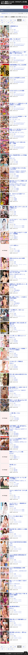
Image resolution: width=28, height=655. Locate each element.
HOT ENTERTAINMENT (19, 45)
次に (12, 22)
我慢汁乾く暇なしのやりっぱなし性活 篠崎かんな (18, 207)
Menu (2, 10)
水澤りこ (16, 570)
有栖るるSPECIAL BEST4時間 (17, 258)
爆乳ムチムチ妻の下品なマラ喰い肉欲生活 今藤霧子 (18, 594)
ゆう (16, 119)
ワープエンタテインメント (19, 316)
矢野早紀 (21, 442)
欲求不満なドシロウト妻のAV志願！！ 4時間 (17, 143)
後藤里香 (16, 274)
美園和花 (11, 558)
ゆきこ (22, 55)
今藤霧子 (11, 596)
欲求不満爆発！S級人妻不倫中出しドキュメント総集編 (18, 426)
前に (2, 20)
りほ (10, 27)
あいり (15, 40)
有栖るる (11, 260)
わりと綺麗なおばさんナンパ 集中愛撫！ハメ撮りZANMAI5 (18, 52)
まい (19, 132)
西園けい (19, 185)
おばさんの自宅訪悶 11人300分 (17, 77)
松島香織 (11, 480)
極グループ (16, 291)
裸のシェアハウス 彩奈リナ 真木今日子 (18, 581)
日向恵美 (11, 287)
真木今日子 (17, 583)
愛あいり (11, 442)
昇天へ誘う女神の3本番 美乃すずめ (18, 374)
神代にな (11, 351)
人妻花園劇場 (17, 290)
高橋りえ (14, 185)
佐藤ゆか (11, 363)
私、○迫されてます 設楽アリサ (17, 193)
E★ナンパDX (17, 496)
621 (11, 20)
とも (19, 119)
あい (10, 119)
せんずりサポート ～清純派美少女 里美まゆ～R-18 (18, 504)
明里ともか (12, 158)
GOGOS (15, 32)
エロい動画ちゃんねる (10, 653)
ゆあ (13, 132)
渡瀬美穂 (16, 442)
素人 (15, 42)
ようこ (11, 40)
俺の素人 (16, 469)
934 (8, 22)
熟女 (15, 29)
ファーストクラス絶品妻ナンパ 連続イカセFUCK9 (18, 117)
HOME (2, 16)
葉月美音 (21, 570)
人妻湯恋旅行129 (14, 26)
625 (2, 22)
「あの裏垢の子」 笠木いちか (17, 309)
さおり (11, 55)
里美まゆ (11, 506)
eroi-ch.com (20, 653)
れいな (18, 40)
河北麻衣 (11, 300)
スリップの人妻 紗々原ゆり (16, 516)
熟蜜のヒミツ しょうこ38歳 (16, 451)
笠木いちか (12, 311)
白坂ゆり (22, 172)
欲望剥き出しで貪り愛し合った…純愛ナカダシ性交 (18, 284)
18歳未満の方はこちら (6, 13)
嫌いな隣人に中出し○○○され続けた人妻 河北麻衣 (18, 297)
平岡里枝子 (17, 480)
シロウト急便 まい (14, 245)
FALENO (16, 340)
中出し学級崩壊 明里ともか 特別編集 (18, 155)
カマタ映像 (16, 175)
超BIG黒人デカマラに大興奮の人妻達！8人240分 (18, 181)
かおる (15, 55)
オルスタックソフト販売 (19, 225)
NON (15, 212)
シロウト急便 (17, 250)
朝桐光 (11, 545)
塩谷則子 (22, 429)
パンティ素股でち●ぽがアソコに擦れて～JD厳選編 (18, 233)
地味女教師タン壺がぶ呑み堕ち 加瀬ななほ (18, 323)
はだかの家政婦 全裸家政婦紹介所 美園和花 (18, 555)
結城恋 (23, 185)
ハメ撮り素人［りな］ (15, 413)
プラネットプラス (17, 521)
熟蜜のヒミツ (17, 456)
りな (13, 119)
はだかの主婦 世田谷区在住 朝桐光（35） (18, 542)
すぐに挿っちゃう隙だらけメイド (18, 335)
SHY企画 (16, 485)
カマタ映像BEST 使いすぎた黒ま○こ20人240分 (18, 168)
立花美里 (11, 184)
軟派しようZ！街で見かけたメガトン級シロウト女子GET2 (18, 130)
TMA (15, 263)
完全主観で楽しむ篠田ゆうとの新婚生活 (18, 530)
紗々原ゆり (12, 518)
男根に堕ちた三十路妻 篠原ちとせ (18, 619)
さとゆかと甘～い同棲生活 (16, 361)
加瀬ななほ (12, 325)
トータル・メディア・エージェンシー (18, 265)
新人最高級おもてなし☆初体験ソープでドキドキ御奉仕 (18, 349)
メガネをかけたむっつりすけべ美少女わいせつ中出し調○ (18, 272)
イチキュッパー (17, 394)
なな (10, 493)
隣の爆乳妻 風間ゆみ (15, 606)
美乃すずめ (12, 376)
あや (16, 132)
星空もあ (11, 634)
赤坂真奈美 (23, 171)
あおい (18, 55)
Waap (15, 314)
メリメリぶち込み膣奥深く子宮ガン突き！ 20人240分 (18, 439)
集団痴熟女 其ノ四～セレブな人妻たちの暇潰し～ (18, 478)
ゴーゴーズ (16, 31)
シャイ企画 (16, 483)
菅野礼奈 (21, 184)
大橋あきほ (17, 429)
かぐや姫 (16, 161)
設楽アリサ (12, 195)
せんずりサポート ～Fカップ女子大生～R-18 (18, 220)
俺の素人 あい (13, 464)
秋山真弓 (11, 429)
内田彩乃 (16, 184)
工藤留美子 (23, 390)
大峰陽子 (17, 172)
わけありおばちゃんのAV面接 (17, 90)
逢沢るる (11, 570)
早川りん (11, 222)
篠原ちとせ (12, 621)
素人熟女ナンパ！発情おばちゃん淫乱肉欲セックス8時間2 (18, 104)
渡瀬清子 (17, 171)
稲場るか (11, 274)
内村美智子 (12, 172)
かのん (22, 132)
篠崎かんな (12, 209)
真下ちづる (17, 390)
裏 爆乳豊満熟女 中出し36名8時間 (18, 64)
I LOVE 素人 (16, 418)
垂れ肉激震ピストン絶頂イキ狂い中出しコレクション (18, 388)
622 (15, 20)
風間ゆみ (11, 608)
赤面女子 (16, 236)
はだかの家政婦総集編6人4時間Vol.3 (17, 568)
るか (10, 132)
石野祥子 (11, 391)
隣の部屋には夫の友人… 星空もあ (18, 632)
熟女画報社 (16, 433)
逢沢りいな (22, 274)
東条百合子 (12, 171)
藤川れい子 (23, 480)
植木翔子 (11, 453)
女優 (15, 211)
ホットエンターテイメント (19, 44)
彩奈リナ (11, 583)
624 (23, 20)
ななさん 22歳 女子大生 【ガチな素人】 (18, 491)
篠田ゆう (11, 532)
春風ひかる (12, 337)
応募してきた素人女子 (15, 39)
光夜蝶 (15, 198)
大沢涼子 (11, 390)
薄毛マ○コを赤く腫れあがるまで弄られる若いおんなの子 (18, 401)
